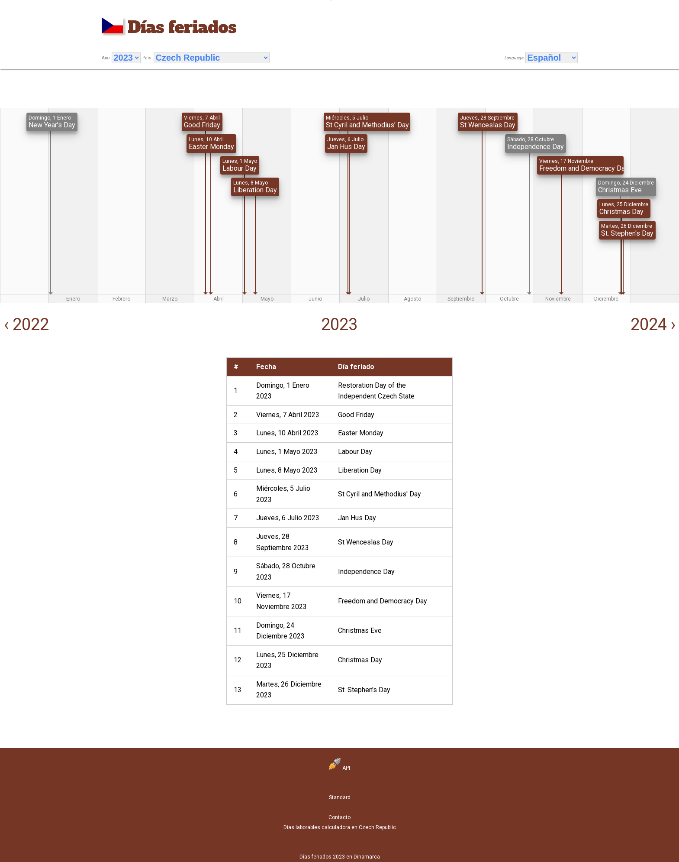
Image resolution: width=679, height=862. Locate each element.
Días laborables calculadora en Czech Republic (339, 827)
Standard (340, 797)
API (339, 768)
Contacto (339, 817)
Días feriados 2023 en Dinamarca (339, 857)
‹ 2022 (24, 324)
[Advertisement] (113, 418)
